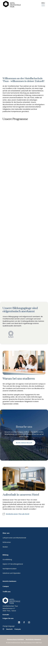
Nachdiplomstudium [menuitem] (10, 569)
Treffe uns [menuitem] (7, 591)
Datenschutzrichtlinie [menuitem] (15, 639)
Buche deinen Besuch (24, 443)
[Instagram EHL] (29, 622)
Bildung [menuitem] (5, 555)
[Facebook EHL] (24, 622)
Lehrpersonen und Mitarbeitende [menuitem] (14, 538)
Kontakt (6, 614)
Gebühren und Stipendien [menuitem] (11, 573)
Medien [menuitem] (5, 547)
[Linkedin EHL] (19, 622)
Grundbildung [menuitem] (7, 559)
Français (18, 629)
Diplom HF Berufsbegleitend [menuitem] (13, 564)
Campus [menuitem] (6, 586)
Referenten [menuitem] (7, 542)
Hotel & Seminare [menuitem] (9, 581)
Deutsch (9, 629)
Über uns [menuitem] (6, 533)
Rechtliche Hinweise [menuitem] (33, 639)
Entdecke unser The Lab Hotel (17, 514)
